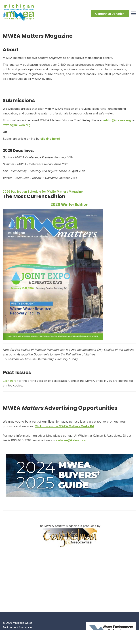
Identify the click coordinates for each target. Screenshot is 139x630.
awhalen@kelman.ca (71, 440)
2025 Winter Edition (69, 204)
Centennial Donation (110, 14)
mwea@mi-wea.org (16, 125)
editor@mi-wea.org (117, 120)
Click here (9, 381)
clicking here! (50, 138)
